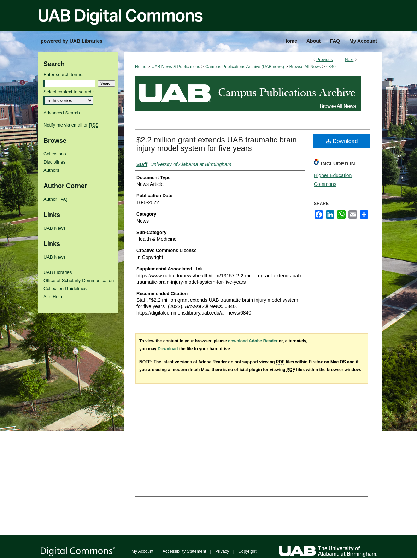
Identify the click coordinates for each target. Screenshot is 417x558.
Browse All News (305, 66)
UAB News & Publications (176, 66)
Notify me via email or (70, 125)
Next (349, 59)
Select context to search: (68, 91)
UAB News (54, 228)
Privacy (222, 551)
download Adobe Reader (252, 341)
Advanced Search (61, 113)
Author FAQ (55, 199)
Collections (54, 154)
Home (140, 66)
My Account (142, 551)
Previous (324, 59)
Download (342, 141)
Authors (51, 170)
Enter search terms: (63, 74)
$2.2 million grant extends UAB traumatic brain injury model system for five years (216, 144)
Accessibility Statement (184, 551)
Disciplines (54, 162)
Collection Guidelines (65, 288)
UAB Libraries (57, 272)
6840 (331, 66)
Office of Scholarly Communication (78, 280)
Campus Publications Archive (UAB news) (244, 66)
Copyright (247, 551)
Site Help (52, 296)
